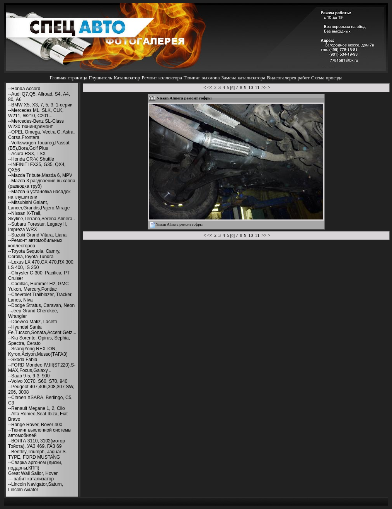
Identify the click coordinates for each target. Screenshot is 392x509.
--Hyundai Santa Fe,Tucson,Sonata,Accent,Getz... (42, 329)
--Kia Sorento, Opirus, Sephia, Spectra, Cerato (39, 340)
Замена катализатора (243, 78)
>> (264, 87)
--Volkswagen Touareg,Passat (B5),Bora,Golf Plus (39, 145)
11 (257, 87)
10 (251, 87)
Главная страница (68, 78)
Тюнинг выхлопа (202, 78)
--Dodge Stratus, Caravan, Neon (41, 305)
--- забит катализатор (31, 479)
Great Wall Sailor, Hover (33, 473)
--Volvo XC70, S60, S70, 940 (37, 381)
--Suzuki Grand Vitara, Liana (37, 235)
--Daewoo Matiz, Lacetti (32, 321)
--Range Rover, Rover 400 (35, 424)
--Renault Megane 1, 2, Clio (36, 408)
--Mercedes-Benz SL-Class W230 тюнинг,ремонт (36, 123)
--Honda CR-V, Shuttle (31, 159)
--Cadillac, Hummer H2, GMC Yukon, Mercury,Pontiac (38, 286)
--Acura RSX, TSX (27, 153)
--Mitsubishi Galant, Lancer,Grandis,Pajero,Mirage (39, 205)
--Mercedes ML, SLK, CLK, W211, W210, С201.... (35, 113)
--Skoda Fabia (22, 359)
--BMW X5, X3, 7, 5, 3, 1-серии (40, 105)
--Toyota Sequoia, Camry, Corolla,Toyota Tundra (34, 254)
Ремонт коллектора (161, 78)
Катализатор (127, 78)
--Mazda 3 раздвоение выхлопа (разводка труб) (41, 183)
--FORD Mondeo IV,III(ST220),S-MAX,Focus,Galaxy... (41, 367)
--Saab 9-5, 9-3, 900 (28, 376)
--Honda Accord (24, 88)
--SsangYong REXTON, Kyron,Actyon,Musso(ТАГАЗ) (38, 351)
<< (209, 87)
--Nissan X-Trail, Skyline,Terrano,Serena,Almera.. (41, 216)
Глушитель (100, 78)
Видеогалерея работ (288, 78)
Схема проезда (327, 78)
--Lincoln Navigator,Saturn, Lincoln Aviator (35, 487)
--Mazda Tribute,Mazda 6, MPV (40, 175)
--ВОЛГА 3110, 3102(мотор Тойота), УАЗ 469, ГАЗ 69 (36, 443)
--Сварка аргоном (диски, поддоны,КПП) (35, 465)
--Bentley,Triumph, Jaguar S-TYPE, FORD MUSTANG (37, 454)
